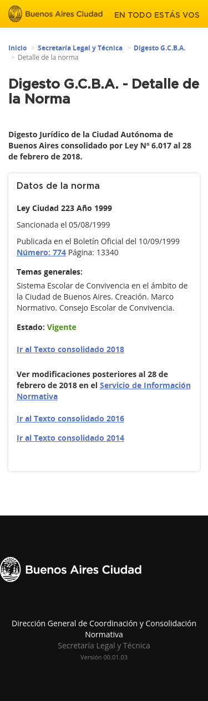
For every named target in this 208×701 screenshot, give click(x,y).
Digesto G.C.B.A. (159, 48)
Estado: (31, 327)
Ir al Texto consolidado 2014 (70, 437)
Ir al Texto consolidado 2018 (70, 349)
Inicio (17, 48)
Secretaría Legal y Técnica (80, 48)
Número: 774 (41, 252)
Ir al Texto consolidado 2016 (70, 418)
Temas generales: (50, 271)
